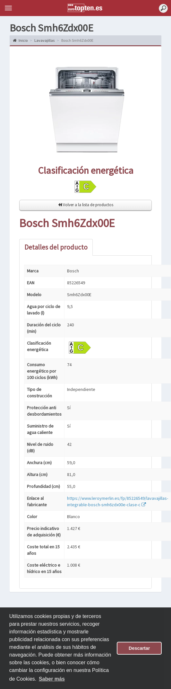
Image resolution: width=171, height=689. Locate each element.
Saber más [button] (52, 679)
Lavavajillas (44, 40)
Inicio (20, 40)
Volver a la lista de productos (85, 205)
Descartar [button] (139, 648)
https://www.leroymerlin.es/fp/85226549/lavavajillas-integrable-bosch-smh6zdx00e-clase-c (117, 501)
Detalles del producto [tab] (56, 247)
